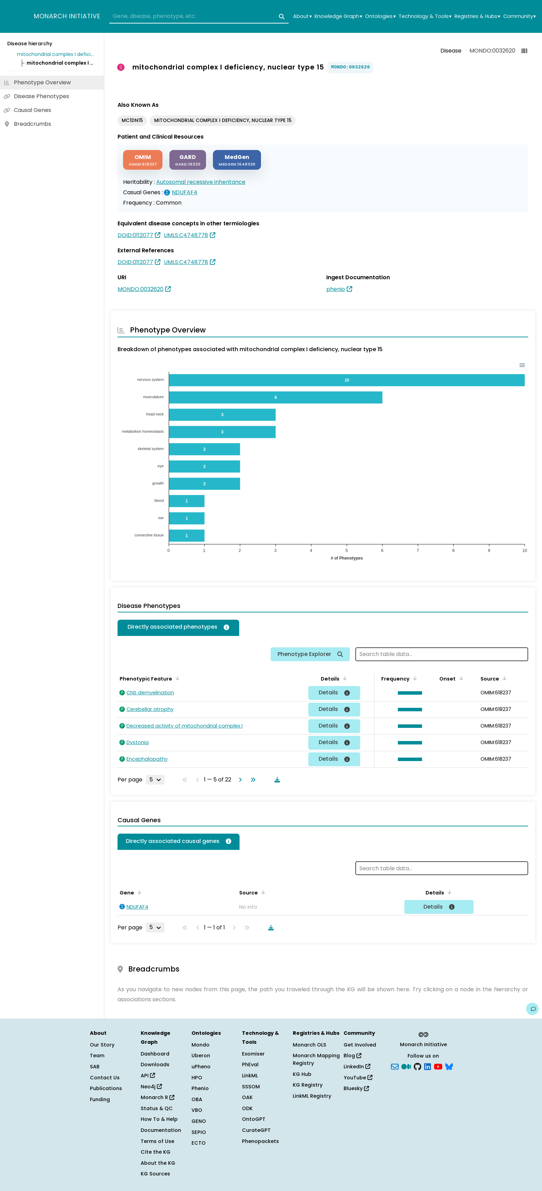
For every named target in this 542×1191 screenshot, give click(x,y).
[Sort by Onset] (460, 678)
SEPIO (198, 1132)
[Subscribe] (395, 1066)
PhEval (250, 1064)
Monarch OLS (309, 1044)
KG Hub (302, 1074)
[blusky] (449, 1066)
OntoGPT (253, 1119)
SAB (95, 1066)
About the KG (158, 1163)
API (148, 1075)
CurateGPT (256, 1130)
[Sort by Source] (503, 678)
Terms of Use (157, 1141)
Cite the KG (155, 1151)
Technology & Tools (425, 16)
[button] (408, 693)
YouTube (358, 1077)
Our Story (102, 1044)
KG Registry (308, 1084)
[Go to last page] (251, 780)
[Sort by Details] (343, 678)
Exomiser (253, 1053)
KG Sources (155, 1173)
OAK (247, 1097)
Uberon (200, 1055)
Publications (106, 1088)
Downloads (155, 1064)
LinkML (250, 1075)
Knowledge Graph (338, 16)
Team (97, 1055)
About (302, 16)
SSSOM (251, 1086)
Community (519, 16)
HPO (196, 1077)
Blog (352, 1055)
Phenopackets (260, 1141)
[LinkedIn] (427, 1066)
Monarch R (157, 1097)
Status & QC (157, 1108)
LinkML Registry (312, 1095)
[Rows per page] (155, 780)
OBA (196, 1099)
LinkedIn (357, 1066)
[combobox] (199, 17)
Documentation (161, 1130)
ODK (247, 1108)
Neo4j (151, 1086)
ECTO (198, 1143)
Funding (100, 1099)
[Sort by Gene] (138, 892)
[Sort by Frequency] (414, 678)
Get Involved (360, 1044)
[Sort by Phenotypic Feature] (176, 678)
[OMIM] (142, 160)
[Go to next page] (239, 780)
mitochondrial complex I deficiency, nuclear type (56, 54)
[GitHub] (417, 1066)
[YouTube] (438, 1066)
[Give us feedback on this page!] (532, 1009)
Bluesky (356, 1088)
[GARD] (187, 160)
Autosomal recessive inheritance (200, 182)
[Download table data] (276, 780)
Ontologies (380, 16)
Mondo (200, 1044)
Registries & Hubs (477, 16)
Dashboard (155, 1053)
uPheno (201, 1066)
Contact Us (105, 1077)
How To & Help (159, 1119)
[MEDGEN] (237, 160)
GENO (198, 1121)
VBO (196, 1110)
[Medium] (406, 1066)
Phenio (200, 1088)
